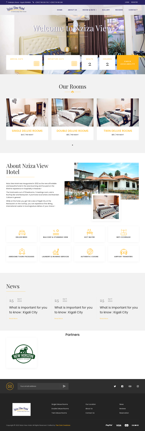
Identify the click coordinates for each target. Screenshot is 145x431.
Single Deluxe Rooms (60, 404)
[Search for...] (43, 386)
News (122, 404)
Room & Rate (90, 10)
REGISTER (134, 2)
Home (59, 10)
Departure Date (56, 59)
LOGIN (127, 2)
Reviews (123, 408)
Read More (13, 318)
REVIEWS (119, 10)
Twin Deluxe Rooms (59, 413)
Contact (133, 10)
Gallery (106, 10)
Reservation (124, 413)
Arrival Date (16, 59)
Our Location (91, 404)
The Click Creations (63, 425)
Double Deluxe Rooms (60, 408)
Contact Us (90, 413)
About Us (72, 10)
